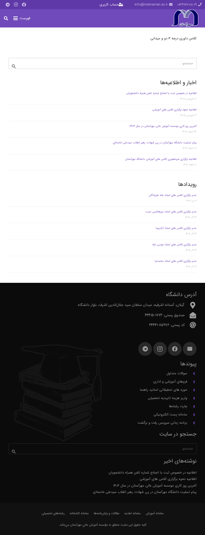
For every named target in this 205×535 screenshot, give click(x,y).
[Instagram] (16, 4)
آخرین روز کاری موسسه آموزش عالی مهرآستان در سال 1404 (163, 126)
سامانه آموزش (155, 513)
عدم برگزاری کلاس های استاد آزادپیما (176, 228)
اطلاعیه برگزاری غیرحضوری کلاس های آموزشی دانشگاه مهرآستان (160, 159)
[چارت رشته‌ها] (192, 406)
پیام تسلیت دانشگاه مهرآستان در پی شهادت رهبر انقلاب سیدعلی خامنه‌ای (155, 142)
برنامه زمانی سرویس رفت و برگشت (162, 422)
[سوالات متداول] (192, 373)
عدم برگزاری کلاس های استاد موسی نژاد (174, 244)
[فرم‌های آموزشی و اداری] (192, 382)
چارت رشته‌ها (178, 406)
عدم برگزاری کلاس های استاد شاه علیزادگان (173, 195)
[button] (22, 18)
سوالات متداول (176, 373)
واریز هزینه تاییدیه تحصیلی (167, 398)
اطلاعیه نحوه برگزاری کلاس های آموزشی (174, 109)
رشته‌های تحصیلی (53, 513)
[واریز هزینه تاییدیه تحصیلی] (192, 398)
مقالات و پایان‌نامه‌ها (106, 513)
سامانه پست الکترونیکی (170, 414)
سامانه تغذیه (132, 513)
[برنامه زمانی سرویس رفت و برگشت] (192, 423)
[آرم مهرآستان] (185, 18)
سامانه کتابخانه (79, 513)
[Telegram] (7, 4)
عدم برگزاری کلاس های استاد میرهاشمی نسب (171, 211)
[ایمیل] (190, 349)
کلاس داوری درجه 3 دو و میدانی (173, 38)
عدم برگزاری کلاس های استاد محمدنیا (176, 261)
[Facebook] (24, 4)
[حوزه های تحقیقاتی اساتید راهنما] (192, 390)
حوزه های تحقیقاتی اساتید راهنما (163, 390)
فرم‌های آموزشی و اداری (170, 381)
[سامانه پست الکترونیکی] (192, 414)
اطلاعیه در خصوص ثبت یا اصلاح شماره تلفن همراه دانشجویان (161, 93)
